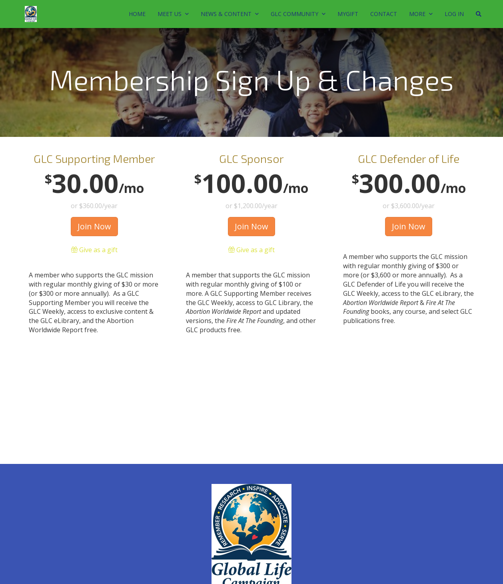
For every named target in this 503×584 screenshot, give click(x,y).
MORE (421, 14)
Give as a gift (94, 249)
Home (137, 14)
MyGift (347, 14)
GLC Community (298, 14)
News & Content (230, 14)
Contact (383, 14)
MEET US (173, 14)
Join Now (94, 226)
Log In (454, 14)
